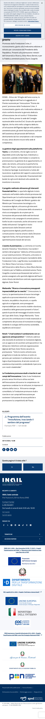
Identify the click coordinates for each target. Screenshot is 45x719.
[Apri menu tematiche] (22, 534)
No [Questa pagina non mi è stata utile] (33, 467)
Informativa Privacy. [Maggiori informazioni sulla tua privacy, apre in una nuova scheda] (33, 21)
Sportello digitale (7, 515)
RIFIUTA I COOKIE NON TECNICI (22, 30)
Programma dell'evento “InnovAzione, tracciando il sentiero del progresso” (23, 419)
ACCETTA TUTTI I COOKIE (22, 35)
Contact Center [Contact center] (8, 502)
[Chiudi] (42, 2)
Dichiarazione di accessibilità (10, 692)
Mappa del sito (38, 692)
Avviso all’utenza (27, 688)
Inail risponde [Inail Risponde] (6, 512)
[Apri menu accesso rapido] (22, 539)
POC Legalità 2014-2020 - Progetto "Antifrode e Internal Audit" (21, 592)
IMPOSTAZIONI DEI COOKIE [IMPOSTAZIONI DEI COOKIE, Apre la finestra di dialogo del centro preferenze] (22, 24)
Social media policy (37, 708)
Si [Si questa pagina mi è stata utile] (12, 467)
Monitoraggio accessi (26, 692)
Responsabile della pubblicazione (11, 688)
